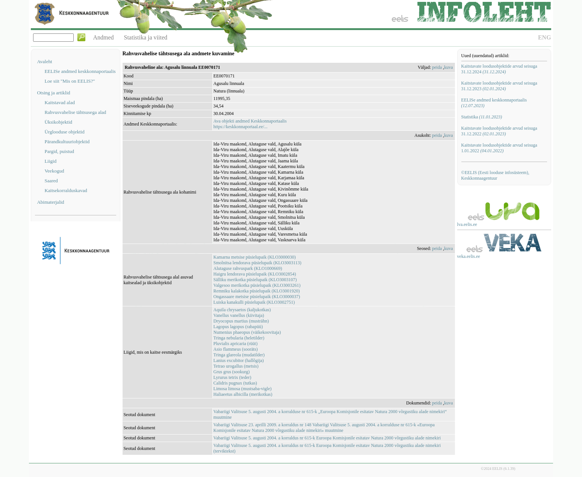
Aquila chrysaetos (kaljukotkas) (242, 309)
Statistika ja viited (146, 37)
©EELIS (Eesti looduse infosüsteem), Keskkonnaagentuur (495, 175)
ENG (544, 37)
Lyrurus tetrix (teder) (233, 377)
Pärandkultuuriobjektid (66, 141)
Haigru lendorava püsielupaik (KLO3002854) (255, 274)
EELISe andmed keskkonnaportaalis (79, 71)
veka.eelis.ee (468, 256)
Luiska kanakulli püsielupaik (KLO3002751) (254, 302)
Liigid (50, 161)
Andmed (103, 37)
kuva (448, 67)
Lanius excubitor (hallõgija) (239, 360)
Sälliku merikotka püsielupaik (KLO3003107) (255, 279)
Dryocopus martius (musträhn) (241, 321)
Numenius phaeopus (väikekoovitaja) (247, 332)
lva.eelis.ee (467, 224)
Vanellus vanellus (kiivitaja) (239, 315)
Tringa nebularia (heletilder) (239, 338)
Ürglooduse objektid (64, 132)
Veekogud (54, 171)
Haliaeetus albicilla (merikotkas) (243, 394)
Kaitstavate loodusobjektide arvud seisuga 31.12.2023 (499, 85)
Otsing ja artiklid (53, 92)
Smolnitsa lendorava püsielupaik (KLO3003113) (258, 262)
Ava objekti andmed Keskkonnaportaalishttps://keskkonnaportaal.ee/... (250, 123)
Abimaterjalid (50, 202)
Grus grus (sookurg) (232, 371)
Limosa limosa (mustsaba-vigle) (243, 388)
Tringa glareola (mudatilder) (239, 354)
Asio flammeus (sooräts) (236, 349)
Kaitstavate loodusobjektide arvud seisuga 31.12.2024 (499, 69)
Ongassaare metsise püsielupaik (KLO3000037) (257, 296)
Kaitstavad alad (59, 102)
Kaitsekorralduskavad (65, 190)
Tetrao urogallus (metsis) (236, 366)
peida (437, 67)
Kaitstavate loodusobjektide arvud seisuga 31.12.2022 (499, 131)
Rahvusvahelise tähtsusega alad (75, 112)
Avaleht (44, 61)
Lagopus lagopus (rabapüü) (238, 326)
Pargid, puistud (59, 151)
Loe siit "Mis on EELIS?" (69, 81)
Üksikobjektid (58, 122)
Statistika (481, 117)
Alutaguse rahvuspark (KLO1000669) (248, 268)
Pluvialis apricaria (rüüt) (236, 343)
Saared (51, 180)
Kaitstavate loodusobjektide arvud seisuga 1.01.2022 (499, 147)
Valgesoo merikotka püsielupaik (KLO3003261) (257, 285)
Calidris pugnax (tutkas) (235, 383)
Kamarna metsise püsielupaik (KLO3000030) (255, 257)
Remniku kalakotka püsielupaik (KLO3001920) (257, 291)
